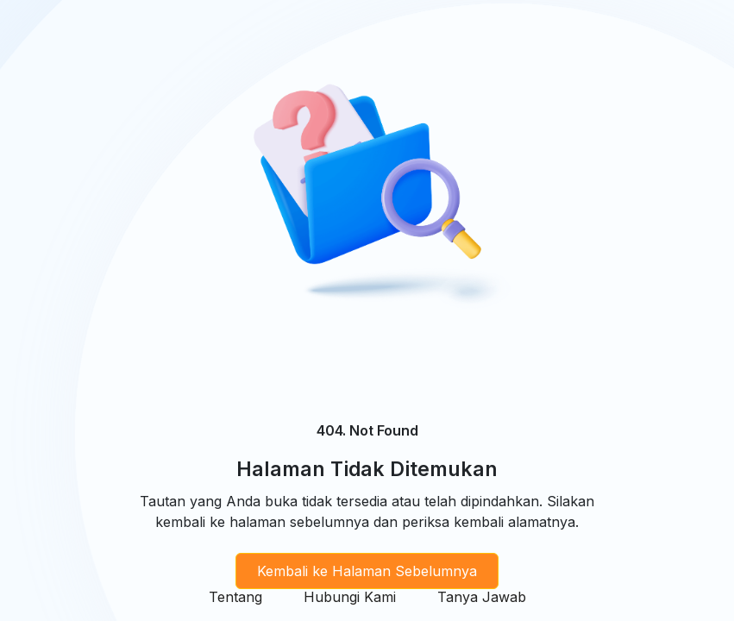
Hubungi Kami (350, 596)
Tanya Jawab (481, 596)
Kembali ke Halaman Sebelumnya (367, 571)
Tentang (235, 596)
